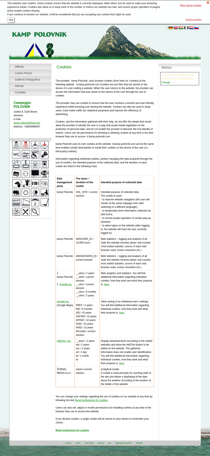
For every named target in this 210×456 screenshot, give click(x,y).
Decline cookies (194, 19)
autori (77, 443)
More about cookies (191, 5)
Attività (19, 86)
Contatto (20, 92)
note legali (88, 443)
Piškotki (139, 443)
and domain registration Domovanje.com (121, 449)
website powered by (71, 449)
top (109, 443)
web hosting (95, 449)
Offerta (19, 66)
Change (165, 82)
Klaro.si (84, 449)
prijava (68, 443)
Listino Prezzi (23, 73)
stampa (101, 443)
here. (107, 284)
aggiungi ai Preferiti (123, 443)
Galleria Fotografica (27, 79)
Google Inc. (66, 284)
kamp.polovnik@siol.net (27, 122)
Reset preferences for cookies (91, 400)
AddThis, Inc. (64, 341)
